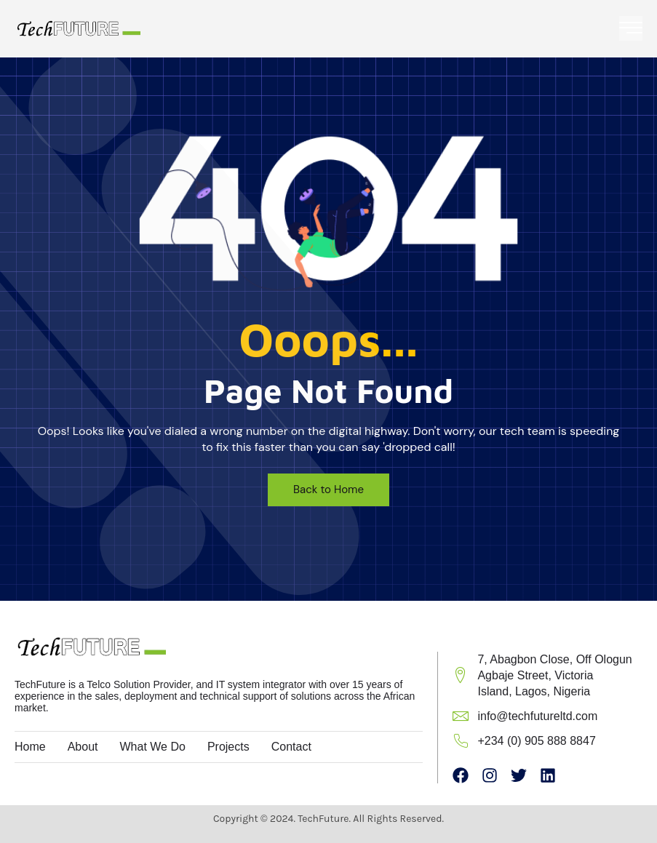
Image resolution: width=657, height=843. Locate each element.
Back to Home (328, 489)
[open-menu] (630, 28)
